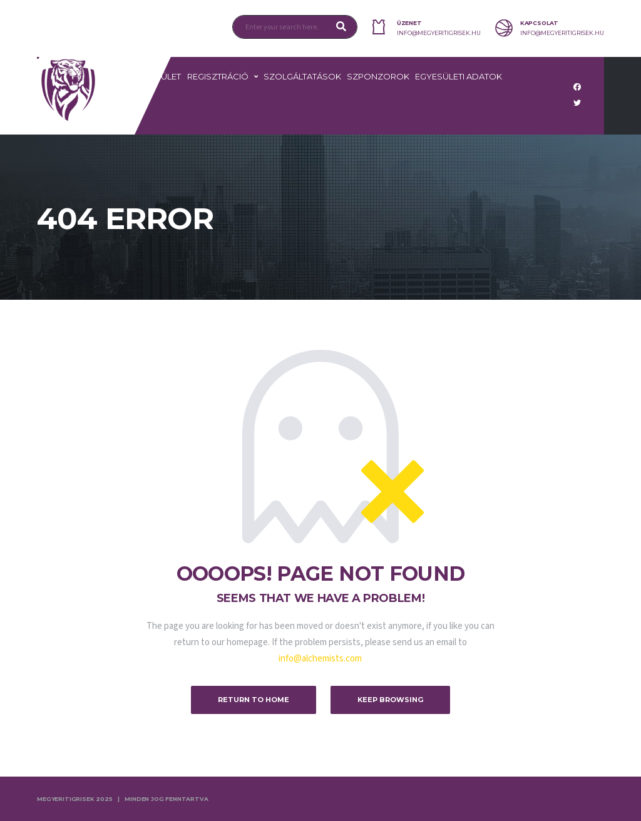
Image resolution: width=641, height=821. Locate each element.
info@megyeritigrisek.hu (439, 33)
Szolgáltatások (302, 76)
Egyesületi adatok (458, 76)
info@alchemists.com (320, 658)
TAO (134, 115)
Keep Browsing (390, 699)
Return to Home (253, 699)
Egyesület (157, 76)
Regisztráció (218, 76)
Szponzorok (378, 76)
